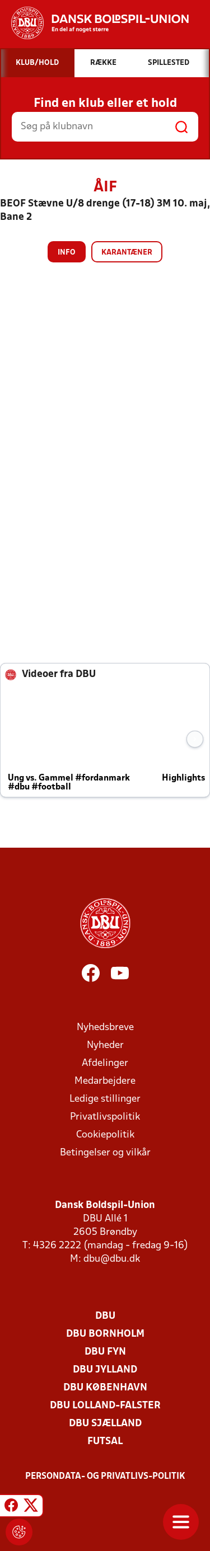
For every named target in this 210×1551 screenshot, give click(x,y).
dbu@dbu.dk (111, 1259)
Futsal (105, 1441)
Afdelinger (105, 1063)
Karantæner (126, 252)
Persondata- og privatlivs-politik (105, 1476)
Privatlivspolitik (105, 1117)
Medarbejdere (105, 1081)
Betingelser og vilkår (105, 1153)
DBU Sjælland (105, 1423)
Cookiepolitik (105, 1135)
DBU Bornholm (105, 1334)
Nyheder (105, 1045)
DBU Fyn (105, 1352)
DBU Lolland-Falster (105, 1406)
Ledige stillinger (105, 1099)
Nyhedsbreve (105, 1027)
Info (67, 252)
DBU (105, 1316)
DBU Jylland (105, 1370)
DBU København (105, 1388)
